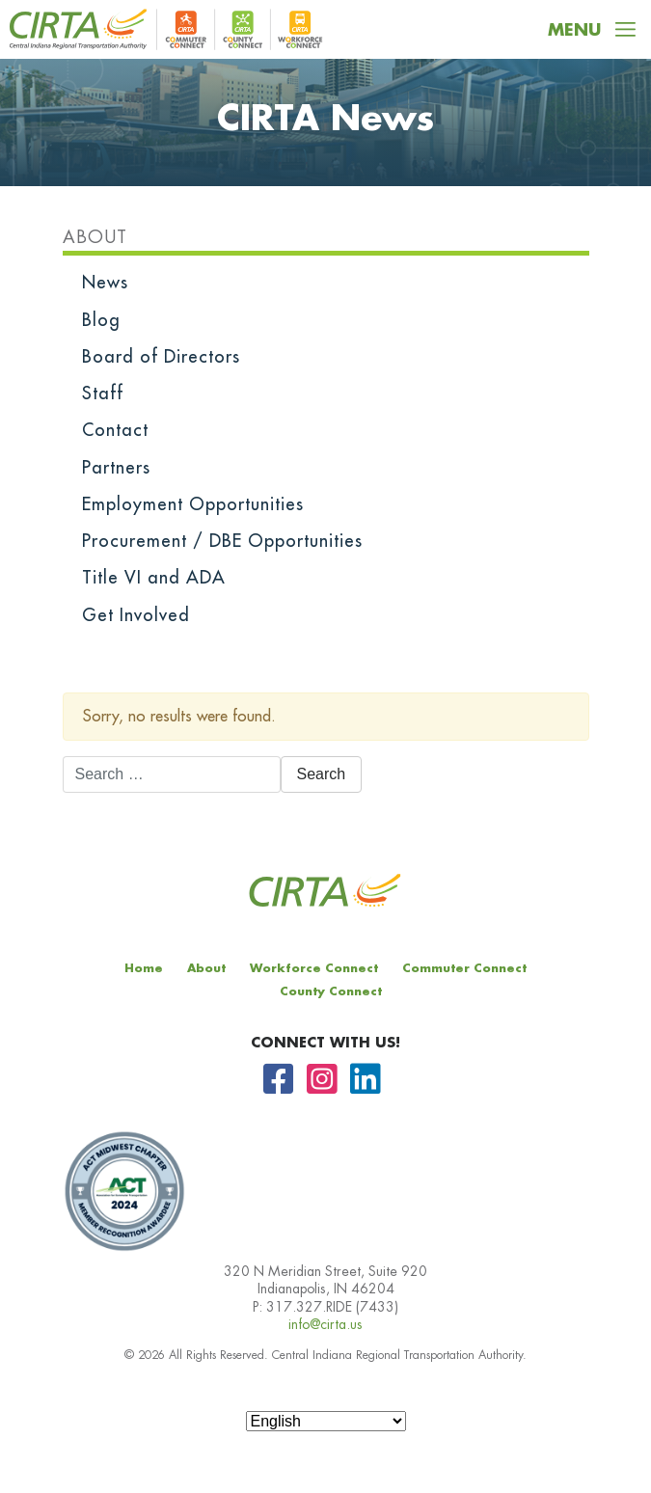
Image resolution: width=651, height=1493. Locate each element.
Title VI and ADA (154, 577)
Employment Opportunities (193, 504)
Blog (101, 320)
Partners (116, 467)
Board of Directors (161, 357)
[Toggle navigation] (592, 29)
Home (143, 968)
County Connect (331, 991)
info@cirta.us (325, 1324)
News (105, 282)
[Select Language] (326, 1421)
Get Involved (136, 615)
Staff (102, 393)
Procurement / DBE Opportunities (222, 541)
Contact (115, 430)
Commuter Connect (464, 968)
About (95, 237)
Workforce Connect (314, 968)
